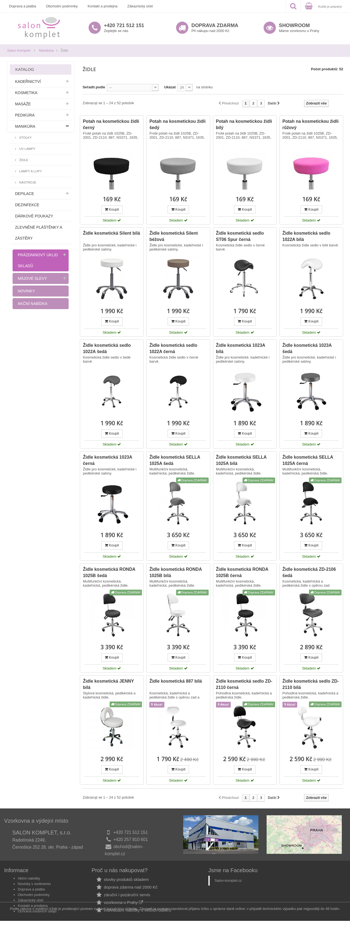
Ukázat (170, 87)
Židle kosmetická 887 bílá (175, 681)
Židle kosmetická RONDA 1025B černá (242, 572)
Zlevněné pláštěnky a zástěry (38, 232)
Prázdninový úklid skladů (38, 260)
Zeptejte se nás (124, 28)
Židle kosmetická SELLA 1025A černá (307, 460)
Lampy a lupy (30, 171)
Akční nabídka (32, 303)
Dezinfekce (27, 205)
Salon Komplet (18, 50)
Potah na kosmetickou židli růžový (310, 124)
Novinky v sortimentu (34, 887)
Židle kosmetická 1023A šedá (307, 348)
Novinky (26, 291)
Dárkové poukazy (34, 216)
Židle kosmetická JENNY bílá (108, 684)
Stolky (25, 137)
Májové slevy (32, 278)
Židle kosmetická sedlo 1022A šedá (107, 348)
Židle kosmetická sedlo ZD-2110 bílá (310, 684)
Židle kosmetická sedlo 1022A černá (173, 348)
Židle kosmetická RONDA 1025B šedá (109, 572)
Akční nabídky (29, 882)
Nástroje (27, 182)
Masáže (23, 104)
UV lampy (26, 148)
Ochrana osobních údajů (37, 915)
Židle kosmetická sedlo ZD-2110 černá (244, 684)
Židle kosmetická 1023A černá (107, 460)
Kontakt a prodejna (102, 6)
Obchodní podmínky (62, 6)
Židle (23, 160)
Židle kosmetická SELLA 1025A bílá (241, 460)
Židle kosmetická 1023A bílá (240, 348)
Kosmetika (26, 93)
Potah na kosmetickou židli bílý (244, 124)
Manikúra (46, 50)
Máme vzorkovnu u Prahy (299, 28)
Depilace (24, 193)
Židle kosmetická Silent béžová (173, 236)
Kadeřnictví (28, 81)
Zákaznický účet (140, 6)
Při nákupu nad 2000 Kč (214, 28)
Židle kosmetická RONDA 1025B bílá (175, 572)
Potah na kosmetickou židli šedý (177, 124)
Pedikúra (25, 115)
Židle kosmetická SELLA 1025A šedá (174, 460)
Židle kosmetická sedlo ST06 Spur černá (240, 236)
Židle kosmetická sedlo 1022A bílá (306, 236)
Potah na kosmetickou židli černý (111, 124)
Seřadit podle (94, 87)
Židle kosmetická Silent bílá (111, 233)
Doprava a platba (22, 6)
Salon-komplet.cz (228, 884)
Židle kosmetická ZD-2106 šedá (309, 572)
